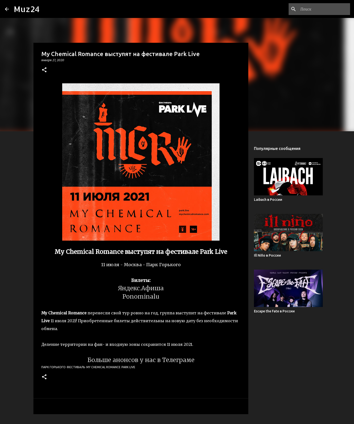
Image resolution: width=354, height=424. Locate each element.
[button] (44, 70)
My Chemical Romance (103, 367)
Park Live (128, 367)
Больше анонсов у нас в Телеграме (140, 360)
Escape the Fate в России (274, 311)
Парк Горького (53, 367)
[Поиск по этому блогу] (324, 9)
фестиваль (76, 367)
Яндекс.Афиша (141, 288)
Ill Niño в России (267, 255)
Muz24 (27, 9)
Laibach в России (268, 200)
